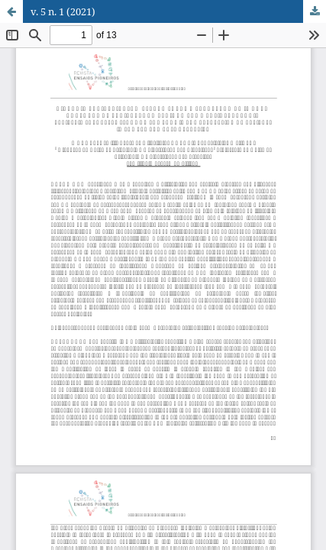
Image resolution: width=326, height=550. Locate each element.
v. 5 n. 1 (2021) (63, 11)
